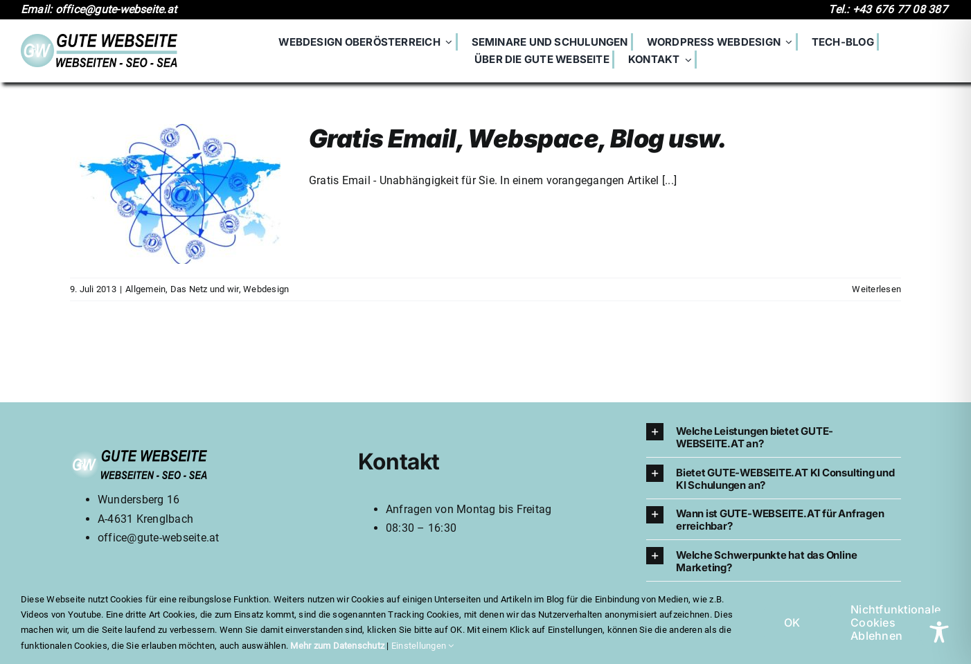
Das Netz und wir (204, 289)
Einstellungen (422, 645)
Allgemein (145, 289)
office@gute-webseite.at (159, 537)
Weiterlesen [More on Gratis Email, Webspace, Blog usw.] (876, 289)
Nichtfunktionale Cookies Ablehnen (895, 622)
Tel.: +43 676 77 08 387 (889, 9)
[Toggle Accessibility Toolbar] (939, 632)
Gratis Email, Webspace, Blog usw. (518, 138)
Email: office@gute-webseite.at (100, 9)
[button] (773, 436)
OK (792, 622)
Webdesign (266, 289)
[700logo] (99, 39)
